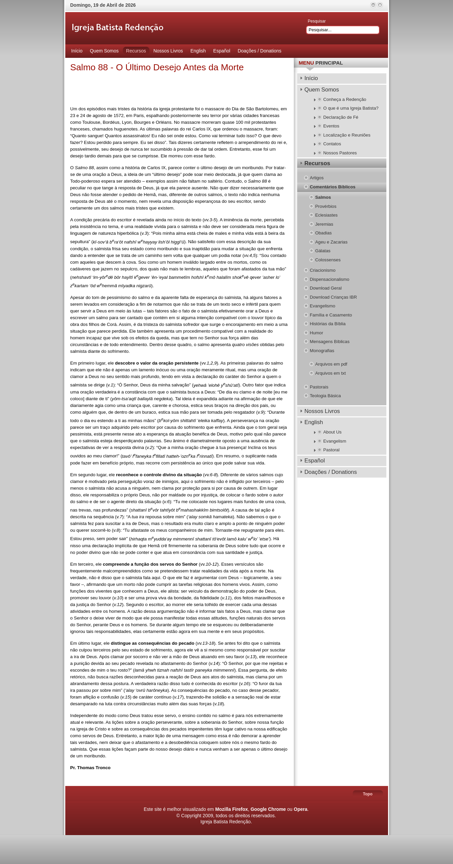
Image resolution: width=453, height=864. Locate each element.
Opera (300, 809)
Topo (367, 794)
